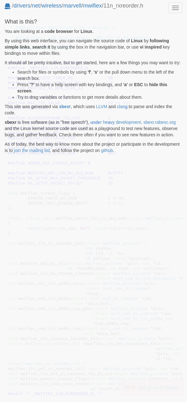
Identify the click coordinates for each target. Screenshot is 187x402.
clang (122, 106)
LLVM (101, 106)
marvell (72, 6)
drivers (21, 6)
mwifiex (92, 6)
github (107, 150)
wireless (51, 6)
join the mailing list (32, 150)
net (36, 6)
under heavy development (116, 122)
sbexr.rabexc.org (159, 122)
